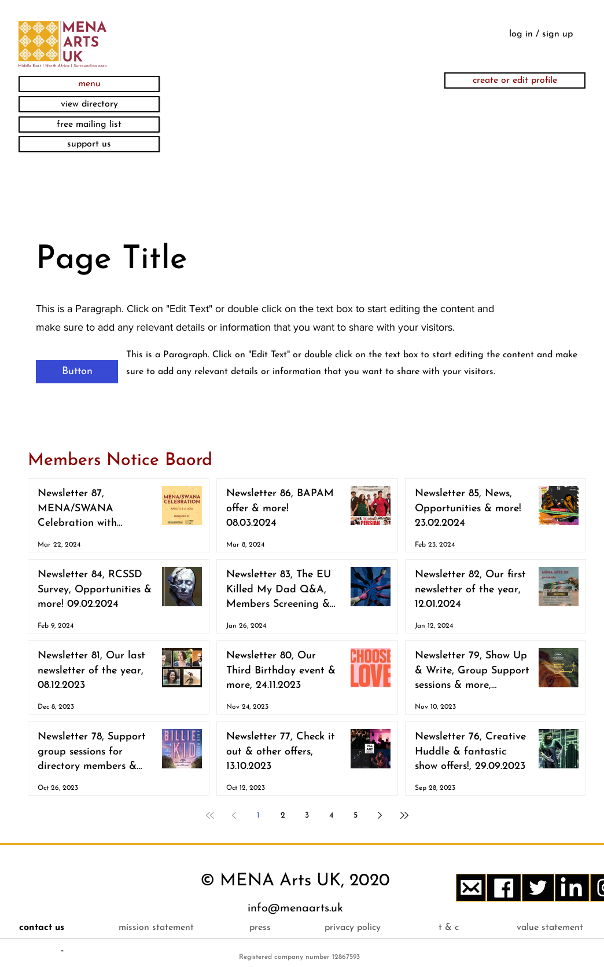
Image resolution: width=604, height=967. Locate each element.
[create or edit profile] (514, 80)
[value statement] (549, 927)
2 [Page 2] (283, 815)
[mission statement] (156, 927)
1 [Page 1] (258, 815)
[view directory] (89, 104)
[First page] (210, 815)
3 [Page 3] (307, 815)
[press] (260, 927)
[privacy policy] (352, 927)
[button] (89, 84)
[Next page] (380, 815)
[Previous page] (234, 815)
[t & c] (448, 927)
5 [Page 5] (355, 815)
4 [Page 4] (331, 815)
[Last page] (404, 815)
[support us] (89, 144)
